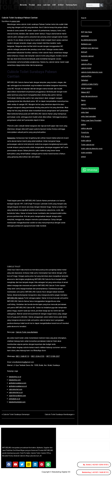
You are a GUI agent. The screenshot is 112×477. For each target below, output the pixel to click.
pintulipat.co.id (14, 399)
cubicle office (86, 64)
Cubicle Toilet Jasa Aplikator (27, 332)
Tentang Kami (71, 5)
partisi (83, 104)
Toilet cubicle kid (87, 145)
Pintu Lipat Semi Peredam (91, 120)
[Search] (101, 5)
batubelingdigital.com (17, 402)
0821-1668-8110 (22, 356)
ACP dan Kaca (86, 32)
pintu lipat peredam (88, 116)
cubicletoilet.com (15, 389)
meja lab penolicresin (89, 96)
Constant (84, 60)
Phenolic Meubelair (88, 108)
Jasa (39, 5)
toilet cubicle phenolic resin (92, 149)
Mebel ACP (85, 92)
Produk (32, 5)
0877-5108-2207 (53, 356)
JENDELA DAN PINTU (89, 84)
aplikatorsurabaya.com (17, 383)
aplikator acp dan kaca (89, 48)
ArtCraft (84, 52)
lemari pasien (86, 88)
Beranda (23, 5)
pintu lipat (85, 112)
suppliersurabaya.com (17, 396)
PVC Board (85, 137)
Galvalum (84, 80)
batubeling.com (15, 380)
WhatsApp (92, 170)
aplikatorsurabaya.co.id (18, 386)
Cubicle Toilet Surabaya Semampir (16, 414)
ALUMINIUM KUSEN (89, 40)
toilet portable (86, 153)
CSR (54, 5)
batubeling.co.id (15, 377)
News (83, 100)
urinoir (83, 157)
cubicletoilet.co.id (16, 392)
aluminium (85, 36)
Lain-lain (46, 5)
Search (83, 18)
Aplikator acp (86, 44)
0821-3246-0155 (37, 356)
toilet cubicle (86, 141)
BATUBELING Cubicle (15, 298)
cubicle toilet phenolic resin (92, 72)
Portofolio (85, 132)
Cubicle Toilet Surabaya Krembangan (59, 414)
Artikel (61, 5)
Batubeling (11, 138)
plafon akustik (86, 128)
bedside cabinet (87, 56)
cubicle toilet (15, 21)
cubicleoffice (86, 76)
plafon (83, 124)
